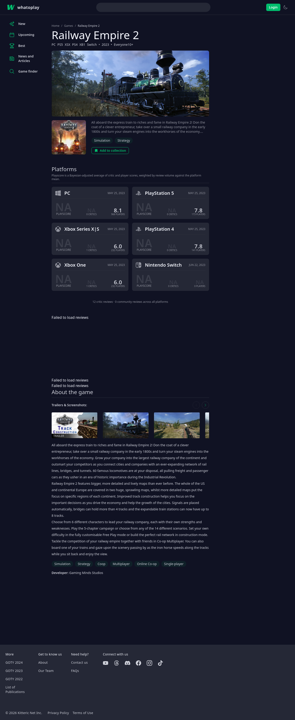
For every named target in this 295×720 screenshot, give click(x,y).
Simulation (102, 140)
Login (273, 7)
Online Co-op (147, 564)
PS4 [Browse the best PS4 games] (74, 44)
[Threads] (116, 663)
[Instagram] (149, 663)
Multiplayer (121, 564)
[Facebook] (138, 663)
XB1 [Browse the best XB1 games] (82, 44)
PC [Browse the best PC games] (54, 44)
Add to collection (110, 150)
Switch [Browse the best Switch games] (92, 44)
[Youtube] (105, 663)
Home (55, 26)
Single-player (173, 564)
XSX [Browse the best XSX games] (67, 44)
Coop (101, 564)
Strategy (123, 140)
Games (68, 26)
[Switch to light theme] (285, 7)
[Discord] (127, 663)
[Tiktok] (160, 663)
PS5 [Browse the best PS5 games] (60, 44)
